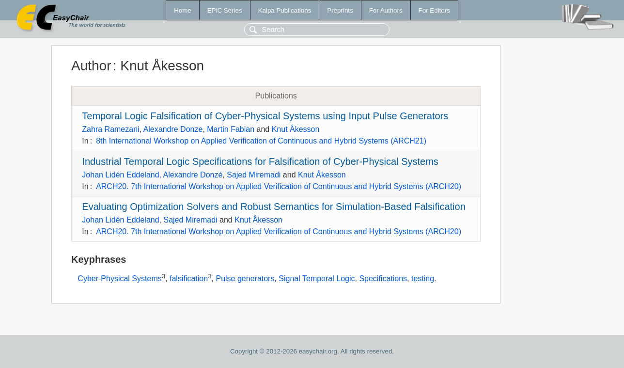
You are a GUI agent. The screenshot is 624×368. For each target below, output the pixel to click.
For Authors (386, 10)
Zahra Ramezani (110, 129)
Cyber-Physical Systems (119, 278)
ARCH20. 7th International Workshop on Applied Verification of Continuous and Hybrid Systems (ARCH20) (278, 186)
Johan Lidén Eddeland (120, 175)
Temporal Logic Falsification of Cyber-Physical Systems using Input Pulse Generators (265, 116)
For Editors (434, 10)
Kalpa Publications (285, 10)
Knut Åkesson (296, 129)
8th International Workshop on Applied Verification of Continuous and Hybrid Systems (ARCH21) (261, 141)
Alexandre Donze (173, 129)
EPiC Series (224, 10)
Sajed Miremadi (254, 175)
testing (422, 278)
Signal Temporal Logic (317, 278)
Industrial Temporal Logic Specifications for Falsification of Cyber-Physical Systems (260, 161)
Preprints (340, 10)
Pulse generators (245, 278)
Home (182, 10)
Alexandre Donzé (193, 175)
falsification (189, 278)
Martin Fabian (230, 129)
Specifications (383, 278)
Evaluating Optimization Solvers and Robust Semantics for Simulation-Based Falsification (273, 206)
